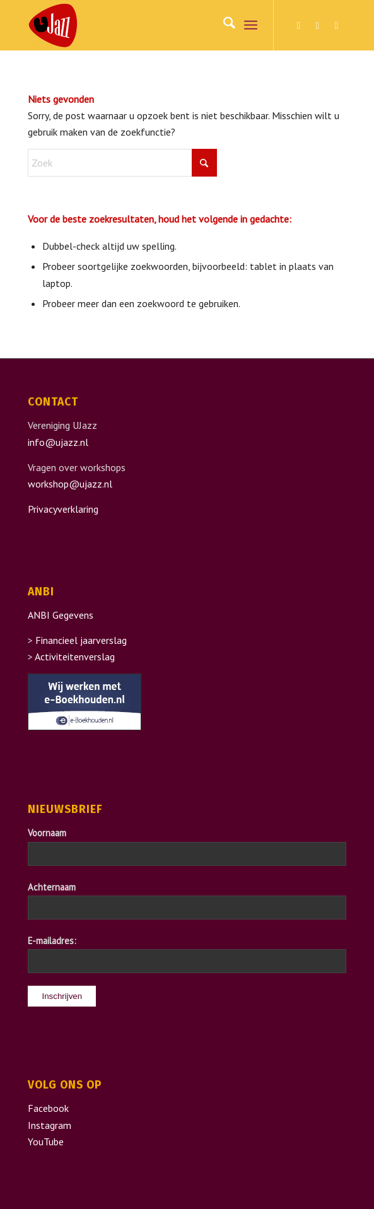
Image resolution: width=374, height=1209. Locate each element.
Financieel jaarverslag (81, 640)
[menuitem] (223, 25)
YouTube (46, 1141)
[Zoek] (223, 25)
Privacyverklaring (63, 509)
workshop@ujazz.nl (70, 483)
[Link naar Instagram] (317, 25)
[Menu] (250, 25)
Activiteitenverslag (75, 656)
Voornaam (47, 833)
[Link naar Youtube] (336, 25)
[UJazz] (155, 25)
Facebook (48, 1108)
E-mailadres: (52, 941)
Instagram (49, 1125)
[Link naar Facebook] (298, 25)
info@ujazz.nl (58, 442)
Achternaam (52, 887)
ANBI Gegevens (60, 615)
